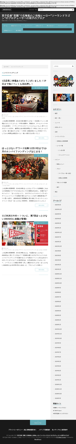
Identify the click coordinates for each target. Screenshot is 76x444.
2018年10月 (58, 393)
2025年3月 (58, 204)
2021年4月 (58, 255)
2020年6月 (58, 301)
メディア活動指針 (44, 430)
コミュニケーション (64, 155)
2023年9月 (58, 214)
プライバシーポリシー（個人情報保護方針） (22, 430)
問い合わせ (50, 25)
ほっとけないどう (41, 116)
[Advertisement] (38, 46)
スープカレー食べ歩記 (64, 173)
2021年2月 (58, 264)
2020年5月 (58, 306)
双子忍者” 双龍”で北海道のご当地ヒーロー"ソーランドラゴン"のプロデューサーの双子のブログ (36, 16)
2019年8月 (58, 347)
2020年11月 (58, 278)
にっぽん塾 (61, 150)
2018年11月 (58, 389)
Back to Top (38, 423)
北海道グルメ (7, 30)
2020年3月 (58, 315)
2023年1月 (58, 228)
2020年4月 (58, 310)
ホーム (5, 25)
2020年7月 (58, 297)
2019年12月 (58, 329)
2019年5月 (58, 361)
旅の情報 (18, 30)
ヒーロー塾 (60, 145)
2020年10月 (58, 283)
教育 (56, 113)
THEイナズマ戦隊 (62, 182)
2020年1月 (58, 324)
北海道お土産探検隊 (62, 141)
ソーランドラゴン (7, 116)
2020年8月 (58, 292)
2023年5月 (58, 223)
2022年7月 (58, 237)
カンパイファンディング (30, 116)
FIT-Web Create (61, 437)
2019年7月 (58, 352)
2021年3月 (58, 260)
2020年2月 (58, 320)
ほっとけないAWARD (42, 249)
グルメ (58, 168)
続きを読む (41, 138)
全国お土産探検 (62, 178)
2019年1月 (58, 380)
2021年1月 (58, 269)
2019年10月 (58, 338)
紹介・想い (58, 118)
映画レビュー (60, 164)
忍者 (56, 132)
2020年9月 (58, 287)
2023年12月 (58, 209)
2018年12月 (58, 384)
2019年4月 (58, 366)
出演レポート (39, 25)
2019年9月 (58, 343)
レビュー (57, 159)
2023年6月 (58, 218)
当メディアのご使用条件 (60, 430)
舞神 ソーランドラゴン (60, 407)
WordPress (37, 439)
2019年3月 (58, 370)
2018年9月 (58, 398)
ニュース (42, 155)
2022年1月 (58, 241)
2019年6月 (58, 357)
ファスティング (62, 25)
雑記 (56, 191)
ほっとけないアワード (18, 116)
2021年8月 (58, 251)
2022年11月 (58, 232)
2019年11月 (58, 333)
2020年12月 (58, 274)
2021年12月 (58, 246)
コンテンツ (28, 25)
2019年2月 (58, 375)
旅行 (58, 187)
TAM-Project (57, 410)
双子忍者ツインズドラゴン (61, 413)
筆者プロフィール (16, 25)
